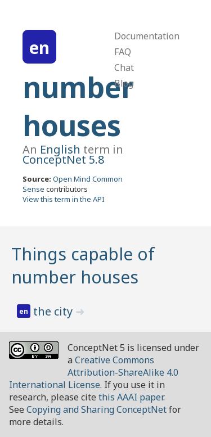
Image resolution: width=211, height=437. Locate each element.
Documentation (146, 36)
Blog (123, 83)
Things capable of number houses (83, 265)
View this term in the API (64, 199)
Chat (124, 67)
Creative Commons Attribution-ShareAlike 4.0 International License (93, 372)
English (60, 149)
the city (54, 311)
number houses (78, 106)
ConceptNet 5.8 (63, 159)
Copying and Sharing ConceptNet (96, 409)
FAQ (122, 52)
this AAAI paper (130, 397)
